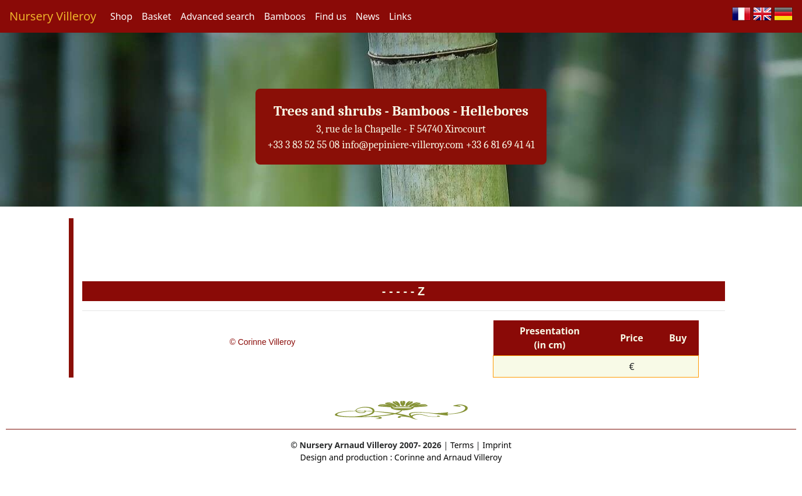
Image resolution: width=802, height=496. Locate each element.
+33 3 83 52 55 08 (303, 145)
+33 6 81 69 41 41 (500, 145)
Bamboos (285, 16)
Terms (462, 444)
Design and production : (346, 457)
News (368, 16)
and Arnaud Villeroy (463, 457)
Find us (330, 16)
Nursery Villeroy (52, 16)
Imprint (497, 444)
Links (400, 16)
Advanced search (217, 16)
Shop (121, 16)
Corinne (408, 457)
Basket (156, 16)
